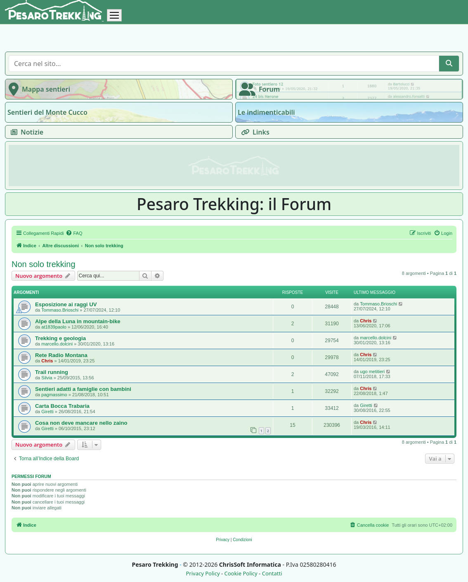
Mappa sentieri (37, 89)
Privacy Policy (203, 573)
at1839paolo (53, 326)
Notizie (25, 132)
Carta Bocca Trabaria (62, 406)
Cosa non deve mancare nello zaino (81, 423)
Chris (365, 320)
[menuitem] (74, 233)
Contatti (272, 573)
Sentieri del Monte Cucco (47, 112)
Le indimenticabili (266, 112)
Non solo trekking (44, 264)
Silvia (46, 377)
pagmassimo (54, 394)
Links (253, 132)
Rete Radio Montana (61, 355)
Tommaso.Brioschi (59, 310)
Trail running (51, 372)
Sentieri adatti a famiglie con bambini (83, 389)
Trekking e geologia (60, 338)
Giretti (47, 411)
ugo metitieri (372, 371)
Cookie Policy (240, 573)
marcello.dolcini (57, 343)
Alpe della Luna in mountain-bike (78, 321)
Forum (258, 89)
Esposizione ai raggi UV (66, 304)
